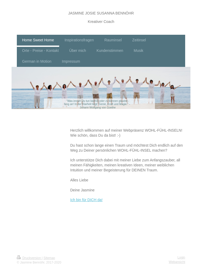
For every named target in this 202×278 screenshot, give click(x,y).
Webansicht (177, 262)
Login (181, 257)
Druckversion (29, 258)
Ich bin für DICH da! (86, 200)
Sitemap (49, 258)
